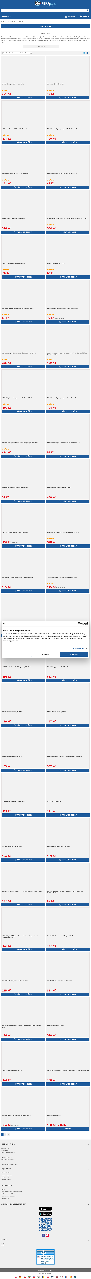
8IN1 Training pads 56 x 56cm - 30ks (13, 84)
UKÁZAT (68, 1129)
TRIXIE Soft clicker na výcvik (56, 263)
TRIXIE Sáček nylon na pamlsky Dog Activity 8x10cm (18, 308)
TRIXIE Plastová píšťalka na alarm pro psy (15, 487)
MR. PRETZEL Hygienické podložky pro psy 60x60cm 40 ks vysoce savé (22, 1026)
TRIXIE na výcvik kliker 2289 (55, 84)
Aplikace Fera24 (5, 1148)
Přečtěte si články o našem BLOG (9, 1164)
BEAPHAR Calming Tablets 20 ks (12, 846)
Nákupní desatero (5, 1172)
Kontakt (3, 1245)
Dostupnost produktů (6, 1155)
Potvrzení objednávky (6, 1175)
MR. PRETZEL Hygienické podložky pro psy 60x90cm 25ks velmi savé (68, 1070)
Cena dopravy (4, 1150)
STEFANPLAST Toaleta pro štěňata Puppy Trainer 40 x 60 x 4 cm (67, 218)
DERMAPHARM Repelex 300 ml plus (13, 801)
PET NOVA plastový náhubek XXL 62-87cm (15, 981)
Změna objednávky (6, 1179)
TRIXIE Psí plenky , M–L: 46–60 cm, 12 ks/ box (15, 174)
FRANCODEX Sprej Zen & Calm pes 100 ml (60, 936)
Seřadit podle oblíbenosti (10, 53)
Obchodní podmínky (6, 1157)
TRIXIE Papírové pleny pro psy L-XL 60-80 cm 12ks (62, 398)
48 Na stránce (24, 53)
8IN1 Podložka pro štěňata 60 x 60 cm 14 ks (16, 129)
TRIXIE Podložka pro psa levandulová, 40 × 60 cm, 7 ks (63, 443)
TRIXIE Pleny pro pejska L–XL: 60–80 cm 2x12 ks (16, 1115)
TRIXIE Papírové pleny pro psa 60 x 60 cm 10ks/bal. (18, 398)
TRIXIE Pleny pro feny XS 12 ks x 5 (57, 667)
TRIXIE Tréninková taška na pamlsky (14, 263)
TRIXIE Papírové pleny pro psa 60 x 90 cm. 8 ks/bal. (17, 577)
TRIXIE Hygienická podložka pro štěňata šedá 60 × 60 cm (64, 756)
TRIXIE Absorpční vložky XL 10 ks (12, 756)
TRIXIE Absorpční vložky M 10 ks (12, 712)
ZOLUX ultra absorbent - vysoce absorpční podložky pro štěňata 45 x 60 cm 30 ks (67, 354)
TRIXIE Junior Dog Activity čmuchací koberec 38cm (63, 532)
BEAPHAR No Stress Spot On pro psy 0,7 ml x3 (17, 667)
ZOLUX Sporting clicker (54, 801)
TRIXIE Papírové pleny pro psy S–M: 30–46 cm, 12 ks (62, 129)
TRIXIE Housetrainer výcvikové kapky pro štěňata (62, 308)
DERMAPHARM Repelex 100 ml (11, 622)
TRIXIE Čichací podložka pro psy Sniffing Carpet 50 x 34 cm (20, 443)
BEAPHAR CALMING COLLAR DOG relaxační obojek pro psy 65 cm (22, 891)
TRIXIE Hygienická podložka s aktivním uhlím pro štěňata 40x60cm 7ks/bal (65, 892)
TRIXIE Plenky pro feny (54, 1115)
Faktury (3, 1189)
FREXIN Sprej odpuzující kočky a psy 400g (15, 532)
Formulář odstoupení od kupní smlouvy (11, 1191)
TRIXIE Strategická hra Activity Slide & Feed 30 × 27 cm (19, 353)
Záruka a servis (5, 1198)
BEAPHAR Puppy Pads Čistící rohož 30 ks (59, 981)
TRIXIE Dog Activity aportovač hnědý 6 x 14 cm (61, 622)
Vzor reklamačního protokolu (8, 1196)
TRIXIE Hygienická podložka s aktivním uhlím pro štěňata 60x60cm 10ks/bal (21, 937)
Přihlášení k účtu (5, 1177)
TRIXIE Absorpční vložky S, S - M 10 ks (58, 846)
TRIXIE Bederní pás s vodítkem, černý (58, 487)
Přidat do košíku (23, 98)
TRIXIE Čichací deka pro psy (55, 1025)
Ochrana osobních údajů (7, 1159)
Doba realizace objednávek (8, 1152)
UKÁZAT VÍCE (41, 46)
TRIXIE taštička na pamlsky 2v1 (12, 1070)
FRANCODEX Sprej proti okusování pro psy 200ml (62, 577)
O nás (2, 1243)
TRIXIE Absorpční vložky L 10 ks (56, 712)
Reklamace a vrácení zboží (8, 1194)
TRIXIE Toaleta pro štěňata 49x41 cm (13, 218)
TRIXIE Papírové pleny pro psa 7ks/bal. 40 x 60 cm (62, 174)
